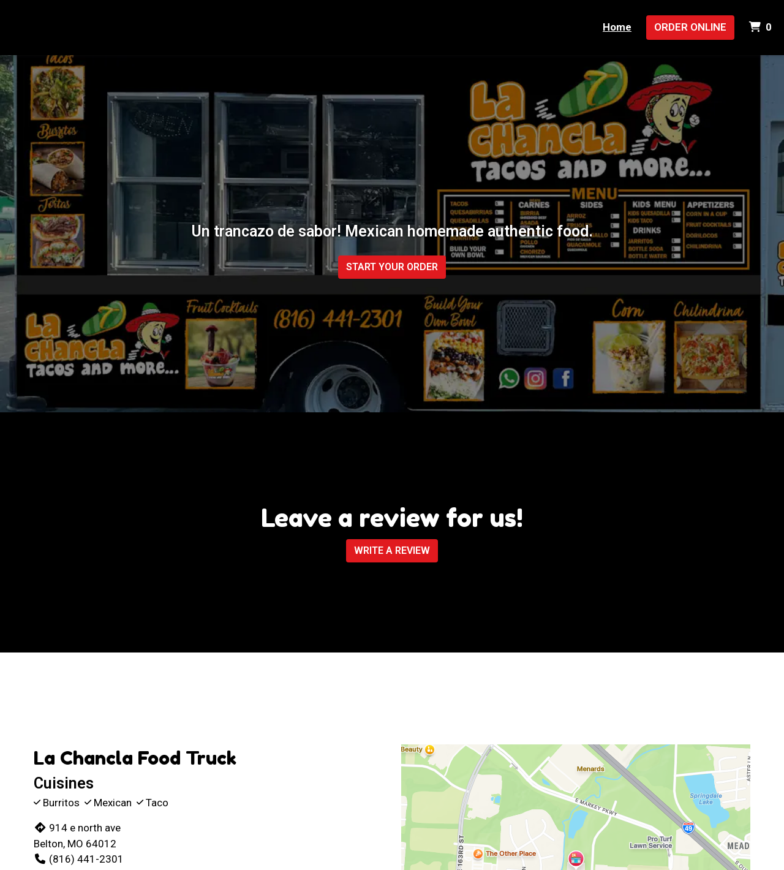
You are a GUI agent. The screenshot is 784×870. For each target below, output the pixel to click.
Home (617, 27)
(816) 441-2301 (79, 859)
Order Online (690, 27)
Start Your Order (392, 267)
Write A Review (392, 550)
